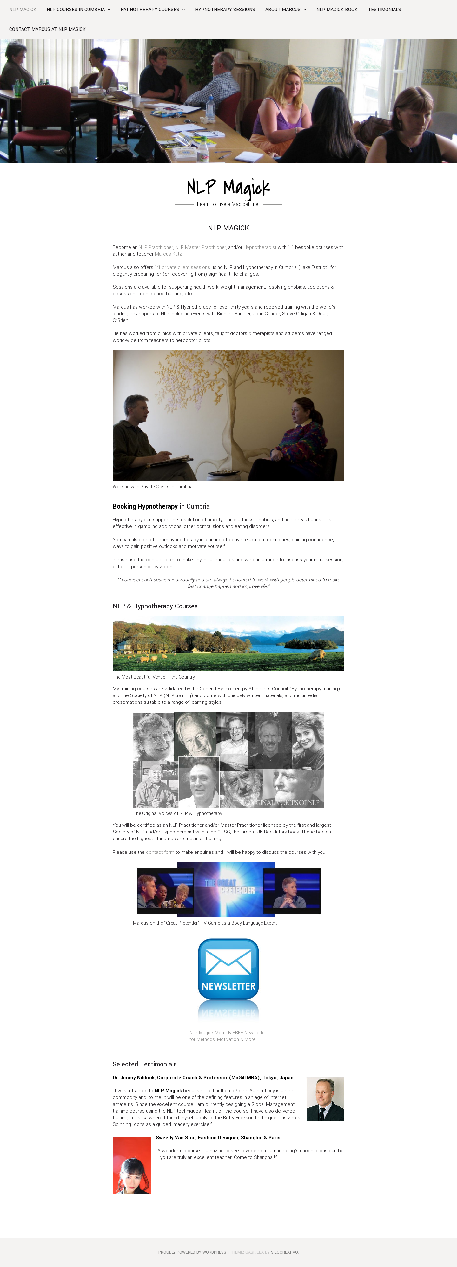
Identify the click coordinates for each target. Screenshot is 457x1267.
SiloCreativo (284, 1252)
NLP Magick (22, 9)
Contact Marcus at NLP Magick (47, 29)
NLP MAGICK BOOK (337, 9)
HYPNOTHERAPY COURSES (150, 9)
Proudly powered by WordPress (192, 1252)
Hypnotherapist (260, 247)
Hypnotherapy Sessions (225, 9)
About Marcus (283, 9)
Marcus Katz (168, 253)
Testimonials (384, 9)
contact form (160, 559)
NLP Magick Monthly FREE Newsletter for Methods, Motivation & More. (227, 1036)
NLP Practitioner (156, 247)
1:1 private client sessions (182, 267)
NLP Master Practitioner (200, 247)
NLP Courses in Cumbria (76, 9)
